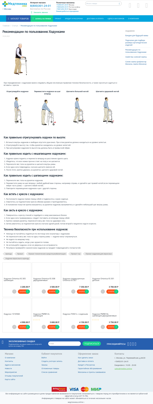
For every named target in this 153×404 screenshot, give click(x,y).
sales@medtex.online (123, 368)
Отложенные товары (50, 368)
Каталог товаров (19, 19)
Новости (8, 368)
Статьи (15, 25)
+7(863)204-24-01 (68, 7)
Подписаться (91, 343)
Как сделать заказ (85, 357)
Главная (6, 25)
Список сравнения (49, 372)
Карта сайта (10, 379)
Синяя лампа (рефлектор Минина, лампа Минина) (135, 62)
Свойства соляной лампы (136, 57)
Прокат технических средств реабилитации (47, 254)
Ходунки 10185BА (12, 314)
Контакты (9, 361)
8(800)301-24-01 (40, 5)
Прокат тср (75, 254)
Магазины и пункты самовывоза (92, 372)
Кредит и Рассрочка (74, 19)
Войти (44, 357)
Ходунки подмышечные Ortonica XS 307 (73, 279)
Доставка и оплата (95, 19)
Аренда (9, 254)
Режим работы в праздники (67, 11)
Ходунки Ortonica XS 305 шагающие (15, 279)
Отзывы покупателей (14, 376)
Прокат (58, 19)
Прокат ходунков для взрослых (99, 254)
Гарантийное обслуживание (90, 368)
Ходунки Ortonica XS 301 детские (103, 279)
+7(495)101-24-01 (65, 5)
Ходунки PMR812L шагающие (41, 315)
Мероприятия (11, 372)
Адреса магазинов (116, 19)
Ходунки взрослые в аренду (17, 258)
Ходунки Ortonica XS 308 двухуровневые (44, 279)
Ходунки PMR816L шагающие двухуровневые (104, 315)
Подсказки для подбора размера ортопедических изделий (136, 42)
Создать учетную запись (51, 361)
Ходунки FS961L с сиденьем (75, 314)
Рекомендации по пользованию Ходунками (135, 51)
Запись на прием (43, 19)
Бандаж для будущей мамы (136, 35)
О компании (133, 19)
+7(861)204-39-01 (66, 9)
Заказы (44, 365)
